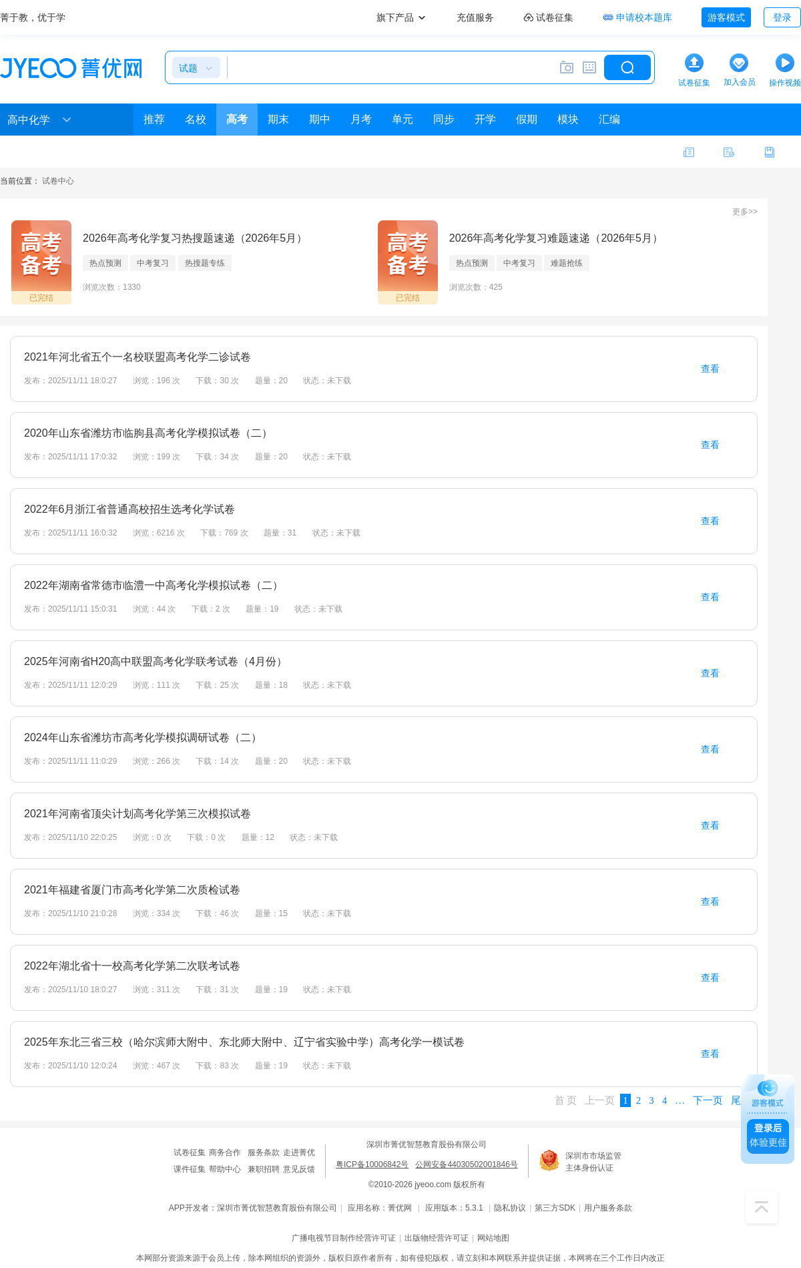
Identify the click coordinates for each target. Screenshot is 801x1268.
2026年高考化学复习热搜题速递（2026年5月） (195, 238)
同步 (444, 119)
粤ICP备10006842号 (372, 1164)
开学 (485, 119)
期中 (319, 119)
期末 (278, 119)
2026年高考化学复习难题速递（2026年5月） (556, 238)
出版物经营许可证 (437, 1238)
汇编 (609, 119)
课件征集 (190, 1169)
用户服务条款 (608, 1208)
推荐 (154, 119)
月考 (361, 119)
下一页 (708, 1100)
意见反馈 (299, 1169)
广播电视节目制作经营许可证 (344, 1238)
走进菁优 (299, 1152)
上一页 (600, 1100)
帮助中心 (225, 1169)
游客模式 (726, 17)
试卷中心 (58, 181)
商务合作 (225, 1152)
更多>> (745, 211)
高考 (237, 119)
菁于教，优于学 (32, 17)
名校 (195, 119)
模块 (568, 119)
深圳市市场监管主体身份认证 (593, 1162)
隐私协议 (510, 1208)
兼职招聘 (264, 1169)
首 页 (566, 1100)
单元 (402, 119)
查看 (710, 368)
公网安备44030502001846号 (466, 1164)
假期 (526, 119)
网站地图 (493, 1238)
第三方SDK (555, 1208)
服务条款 (264, 1152)
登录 (782, 17)
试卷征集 (190, 1152)
